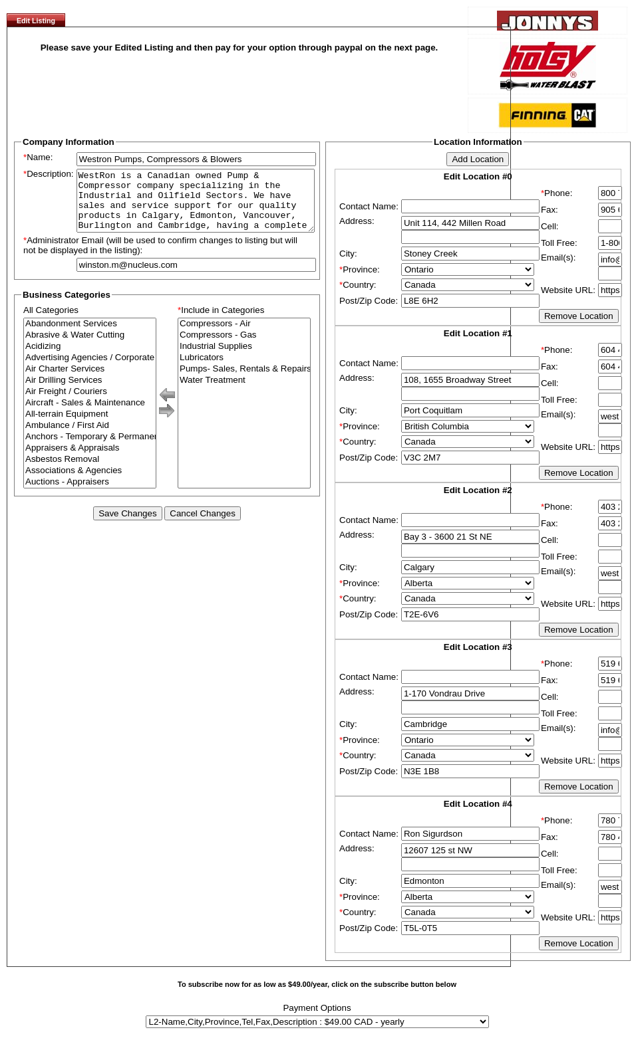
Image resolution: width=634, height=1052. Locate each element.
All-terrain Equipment (90, 426)
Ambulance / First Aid (90, 437)
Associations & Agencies (90, 482)
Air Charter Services (90, 381)
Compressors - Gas (244, 347)
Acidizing (90, 358)
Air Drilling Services (90, 392)
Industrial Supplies (244, 358)
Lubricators (244, 369)
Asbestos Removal (90, 471)
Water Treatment (244, 392)
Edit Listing (36, 21)
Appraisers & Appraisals (90, 460)
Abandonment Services (90, 336)
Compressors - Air (244, 336)
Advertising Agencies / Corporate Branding (90, 369)
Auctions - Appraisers (90, 494)
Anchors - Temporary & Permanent (90, 449)
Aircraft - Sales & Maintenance (90, 415)
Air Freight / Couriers (90, 403)
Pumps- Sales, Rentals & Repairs (244, 381)
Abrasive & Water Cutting (90, 347)
